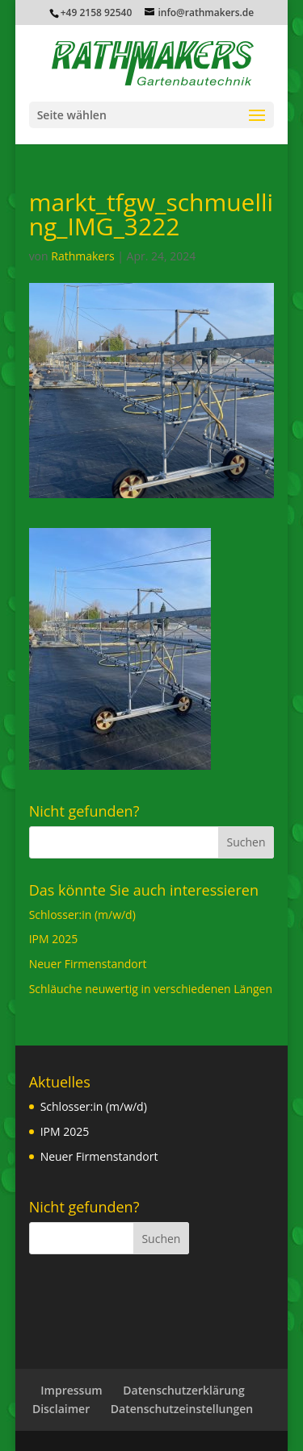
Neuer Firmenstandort (88, 963)
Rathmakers (82, 256)
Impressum (71, 1390)
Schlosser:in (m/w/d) (82, 914)
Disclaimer (61, 1408)
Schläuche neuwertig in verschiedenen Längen (150, 988)
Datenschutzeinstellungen (182, 1408)
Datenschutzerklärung (183, 1390)
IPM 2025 (53, 938)
